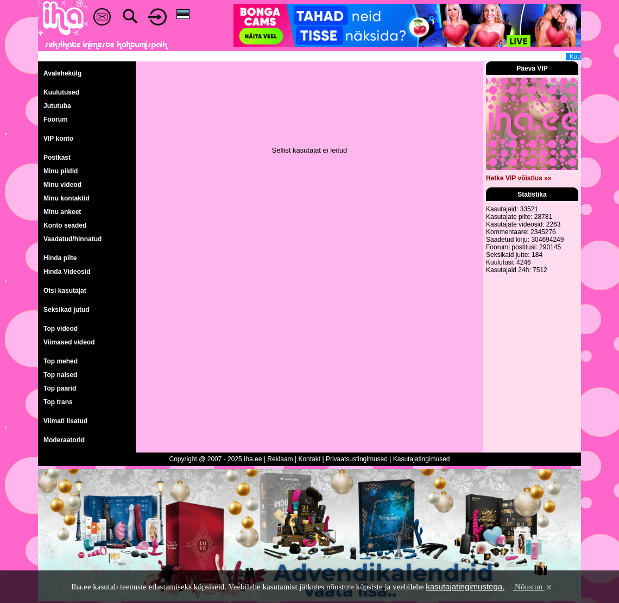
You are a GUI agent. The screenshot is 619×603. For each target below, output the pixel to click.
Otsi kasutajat (64, 290)
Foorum (55, 119)
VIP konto (58, 138)
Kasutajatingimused (421, 459)
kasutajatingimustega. (465, 586)
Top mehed (60, 361)
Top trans (58, 402)
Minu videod (62, 185)
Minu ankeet (62, 212)
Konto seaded (64, 225)
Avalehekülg (62, 73)
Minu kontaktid (66, 198)
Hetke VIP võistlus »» (519, 178)
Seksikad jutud (66, 309)
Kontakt (309, 459)
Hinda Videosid (66, 271)
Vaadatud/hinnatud (72, 239)
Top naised (60, 375)
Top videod (60, 328)
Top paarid (59, 388)
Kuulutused (61, 92)
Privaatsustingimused (357, 459)
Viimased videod (68, 342)
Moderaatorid (64, 440)
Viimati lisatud (65, 421)
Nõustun (533, 586)
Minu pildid (60, 171)
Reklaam (280, 459)
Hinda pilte (60, 258)
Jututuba (57, 106)
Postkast (57, 157)
